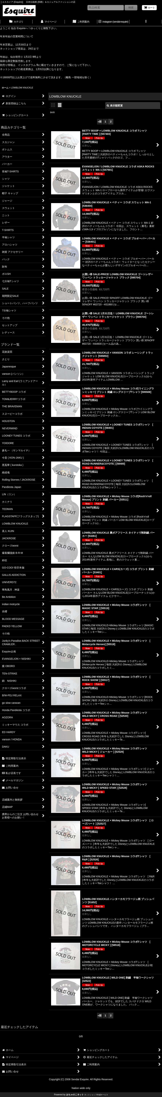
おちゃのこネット (75, 1094)
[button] (146, 22)
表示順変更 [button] (115, 105)
